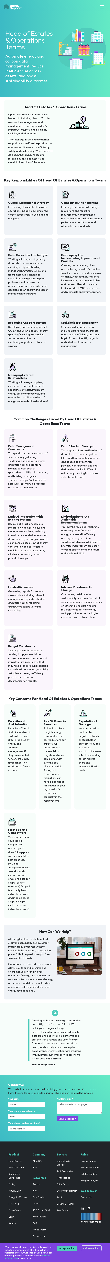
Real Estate (62, 1210)
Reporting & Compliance (14, 1175)
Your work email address (21, 1111)
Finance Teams (88, 1160)
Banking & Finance (65, 1203)
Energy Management (67, 1190)
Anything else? (65, 1098)
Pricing (11, 1184)
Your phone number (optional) (24, 1123)
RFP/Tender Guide (42, 1210)
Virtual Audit (14, 1190)
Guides (36, 1203)
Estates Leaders (89, 1173)
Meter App (13, 1203)
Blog (35, 1190)
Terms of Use (39, 1236)
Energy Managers (89, 1180)
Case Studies (39, 1197)
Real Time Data (16, 1167)
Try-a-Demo (14, 1210)
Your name (14, 1098)
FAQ (35, 1223)
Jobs (35, 1167)
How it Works (15, 1160)
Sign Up (12, 1223)
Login (11, 1216)
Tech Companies (65, 1171)
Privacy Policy (39, 1229)
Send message (67, 1118)
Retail (59, 1197)
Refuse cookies (91, 1248)
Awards (36, 1184)
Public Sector (63, 1184)
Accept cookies (67, 1248)
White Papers (39, 1216)
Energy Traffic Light (18, 1197)
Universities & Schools (63, 1162)
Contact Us (86, 1197)
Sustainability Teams (91, 1167)
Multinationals (63, 1177)
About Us (37, 1160)
